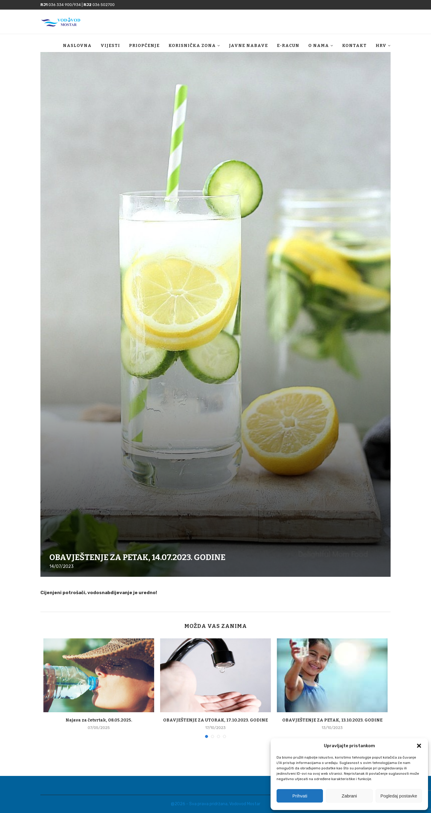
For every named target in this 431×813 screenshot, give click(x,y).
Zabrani (349, 795)
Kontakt (354, 45)
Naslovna (77, 45)
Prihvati (299, 795)
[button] (419, 746)
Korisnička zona (192, 45)
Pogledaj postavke (398, 795)
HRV (381, 45)
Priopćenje (144, 45)
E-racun (288, 45)
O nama (318, 45)
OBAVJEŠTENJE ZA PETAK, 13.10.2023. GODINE (332, 720)
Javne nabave (248, 45)
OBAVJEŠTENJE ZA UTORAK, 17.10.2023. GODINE (215, 720)
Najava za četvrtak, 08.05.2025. (99, 720)
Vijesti (110, 45)
